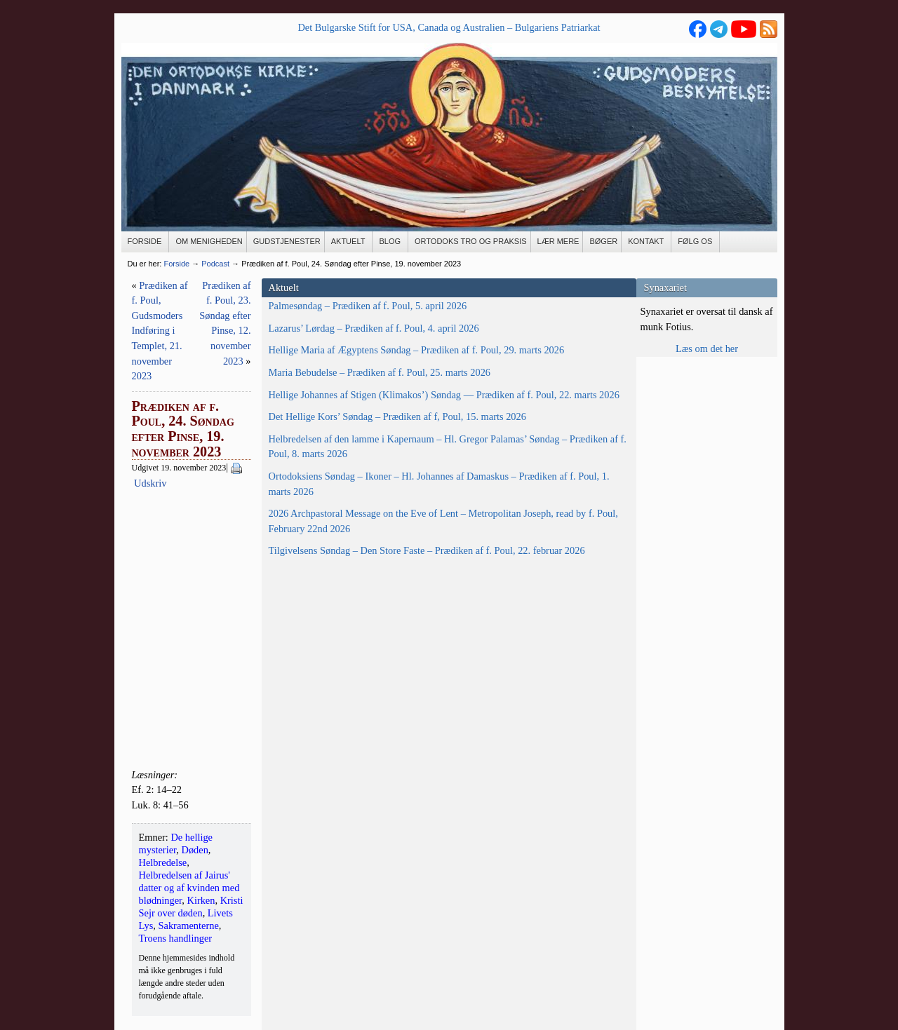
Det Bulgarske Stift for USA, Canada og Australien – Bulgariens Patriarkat (448, 27)
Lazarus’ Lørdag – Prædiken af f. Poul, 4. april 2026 (195, 350)
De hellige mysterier (352, 715)
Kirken (407, 728)
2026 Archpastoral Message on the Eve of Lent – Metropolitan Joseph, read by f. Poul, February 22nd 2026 (191, 747)
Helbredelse (454, 715)
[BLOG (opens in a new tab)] (390, 241)
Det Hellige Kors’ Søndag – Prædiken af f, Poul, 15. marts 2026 (184, 553)
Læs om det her (707, 348)
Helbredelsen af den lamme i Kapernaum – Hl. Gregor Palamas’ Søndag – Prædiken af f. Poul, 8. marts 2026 (192, 613)
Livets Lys (541, 728)
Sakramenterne (309, 741)
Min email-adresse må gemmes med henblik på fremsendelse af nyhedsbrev (441, 908)
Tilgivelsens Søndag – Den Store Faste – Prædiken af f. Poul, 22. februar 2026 (194, 808)
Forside (176, 263)
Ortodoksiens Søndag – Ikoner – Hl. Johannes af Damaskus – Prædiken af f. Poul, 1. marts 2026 (193, 680)
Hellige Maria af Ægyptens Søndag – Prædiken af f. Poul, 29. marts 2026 (188, 395)
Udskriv (400, 361)
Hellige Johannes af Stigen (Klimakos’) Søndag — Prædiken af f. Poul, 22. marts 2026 (182, 493)
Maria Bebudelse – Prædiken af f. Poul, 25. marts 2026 (191, 440)
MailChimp (443, 931)
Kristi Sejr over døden (471, 728)
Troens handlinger (381, 741)
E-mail (135, 936)
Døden (411, 715)
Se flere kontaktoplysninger (177, 973)
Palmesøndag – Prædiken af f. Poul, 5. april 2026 (188, 313)
